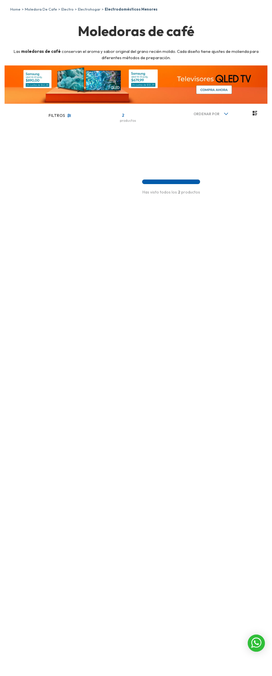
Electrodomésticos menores (131, 49)
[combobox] (221, 19)
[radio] (227, 154)
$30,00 (52, 464)
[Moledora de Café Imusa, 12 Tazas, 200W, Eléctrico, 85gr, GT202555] (99, 188)
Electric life (31, 208)
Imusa (27, 201)
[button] (40, 168)
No (24, 231)
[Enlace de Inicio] (15, 49)
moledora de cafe (41, 49)
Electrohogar (89, 49)
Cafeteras (30, 178)
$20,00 (35, 464)
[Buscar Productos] (247, 19)
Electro (67, 49)
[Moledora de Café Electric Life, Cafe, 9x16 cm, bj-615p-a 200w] (147, 188)
